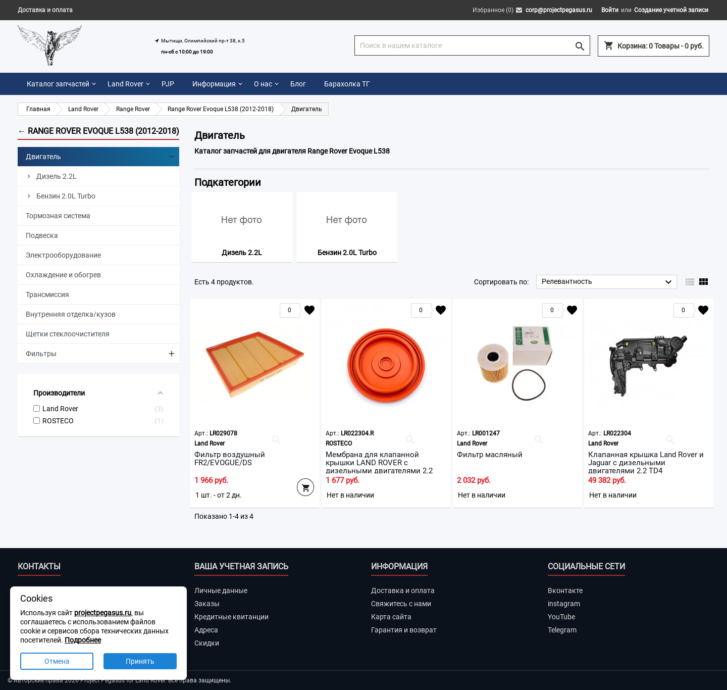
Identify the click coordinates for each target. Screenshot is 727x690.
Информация (214, 84)
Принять (140, 661)
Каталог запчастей (58, 84)
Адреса (206, 630)
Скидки (206, 643)
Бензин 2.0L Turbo (65, 196)
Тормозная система (58, 216)
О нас (263, 84)
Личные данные (220, 590)
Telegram (562, 630)
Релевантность (608, 282)
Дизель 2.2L (56, 176)
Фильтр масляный (490, 454)
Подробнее (83, 640)
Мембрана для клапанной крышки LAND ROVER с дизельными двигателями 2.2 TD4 (379, 466)
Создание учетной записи (671, 10)
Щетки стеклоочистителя (68, 334)
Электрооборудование (63, 255)
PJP (168, 84)
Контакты (39, 566)
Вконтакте (565, 590)
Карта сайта (391, 617)
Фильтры (41, 354)
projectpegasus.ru (102, 613)
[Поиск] (472, 45)
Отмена (57, 661)
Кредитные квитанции (231, 617)
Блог (298, 84)
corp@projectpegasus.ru (559, 10)
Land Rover (125, 84)
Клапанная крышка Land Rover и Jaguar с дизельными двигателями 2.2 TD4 (646, 462)
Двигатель (43, 157)
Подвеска (42, 235)
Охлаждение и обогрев (63, 275)
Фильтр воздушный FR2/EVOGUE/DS (229, 458)
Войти (609, 10)
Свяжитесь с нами (401, 604)
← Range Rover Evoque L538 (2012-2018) (98, 131)
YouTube (561, 617)
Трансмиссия (47, 294)
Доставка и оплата (45, 10)
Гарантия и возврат (404, 630)
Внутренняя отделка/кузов (71, 314)
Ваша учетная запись (241, 566)
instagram (564, 604)
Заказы (207, 604)
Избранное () (493, 10)
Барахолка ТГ (347, 84)
